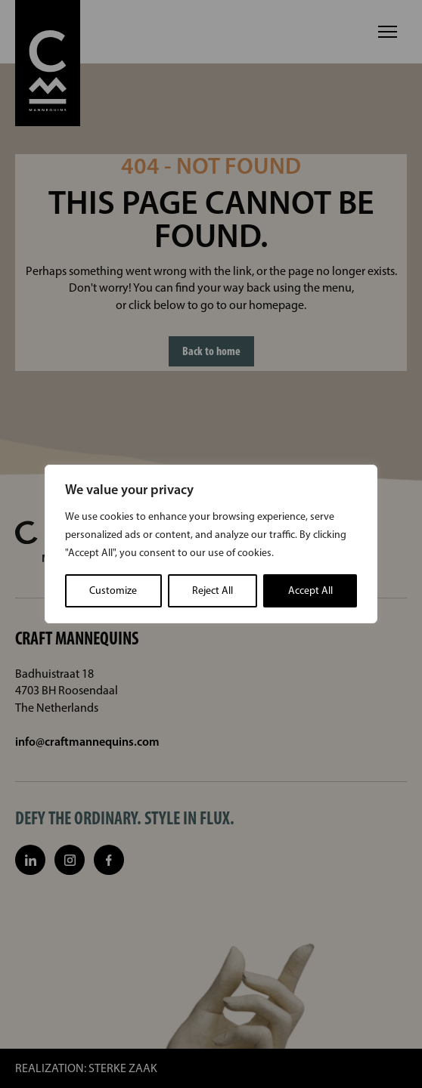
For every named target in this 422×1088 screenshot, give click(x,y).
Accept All (310, 590)
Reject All (212, 590)
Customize (113, 590)
